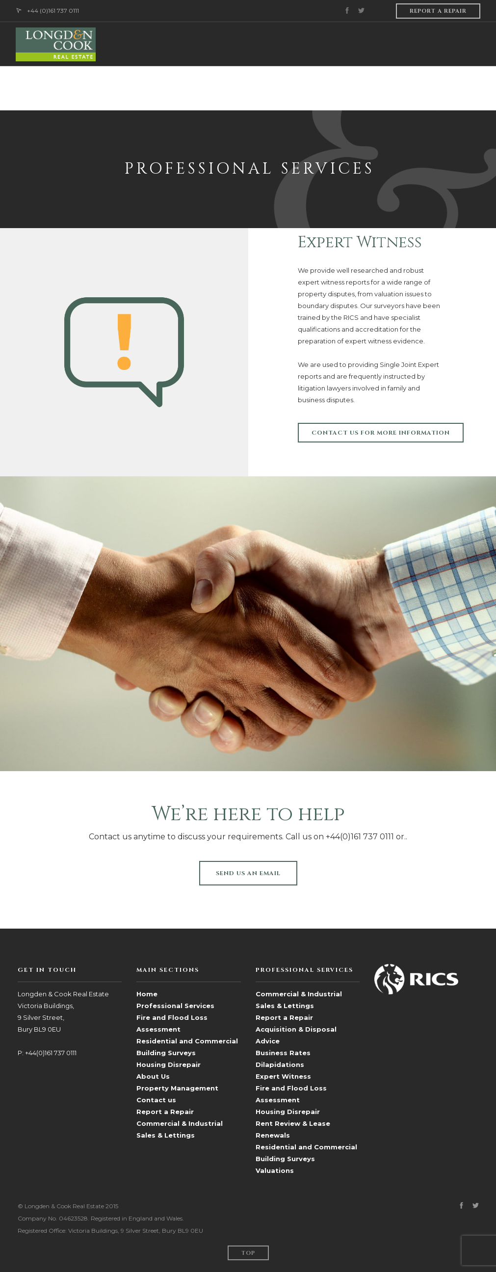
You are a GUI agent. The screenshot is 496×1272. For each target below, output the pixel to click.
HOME (86, 88)
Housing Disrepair (168, 1064)
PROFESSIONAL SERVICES (193, 88)
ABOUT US (124, 88)
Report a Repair (165, 1112)
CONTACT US (458, 88)
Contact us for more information (381, 433)
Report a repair (438, 11)
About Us (153, 1076)
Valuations (275, 1170)
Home (146, 994)
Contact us (156, 1100)
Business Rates (283, 1053)
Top (248, 1253)
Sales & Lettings (386, 88)
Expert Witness (283, 1076)
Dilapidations (280, 1064)
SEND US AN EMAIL (248, 873)
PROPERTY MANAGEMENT (294, 88)
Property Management (177, 1088)
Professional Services (175, 1006)
